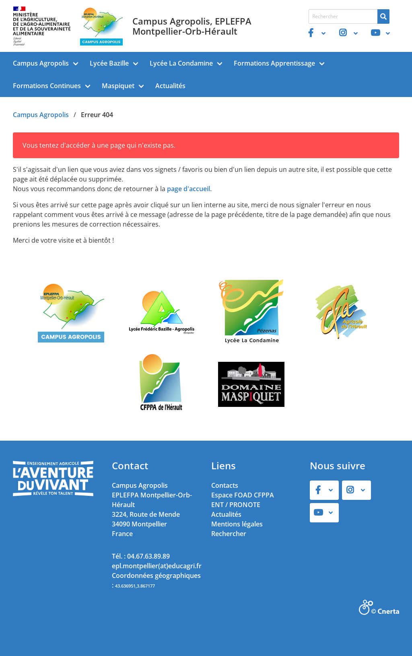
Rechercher (228, 533)
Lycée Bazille (109, 63)
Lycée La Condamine (181, 63)
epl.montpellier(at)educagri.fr (157, 565)
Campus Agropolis (41, 63)
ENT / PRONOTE (235, 504)
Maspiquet (118, 85)
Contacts (224, 485)
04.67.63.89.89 (148, 556)
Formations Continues (47, 85)
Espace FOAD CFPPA (242, 495)
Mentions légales (237, 524)
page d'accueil (188, 188)
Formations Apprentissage (274, 63)
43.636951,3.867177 (135, 586)
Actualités (170, 85)
